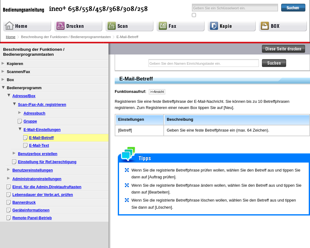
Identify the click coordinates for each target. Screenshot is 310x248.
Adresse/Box (23, 96)
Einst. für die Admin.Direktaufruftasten (46, 187)
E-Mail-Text (39, 145)
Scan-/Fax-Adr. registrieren (42, 104)
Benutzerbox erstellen (37, 154)
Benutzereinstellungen (32, 170)
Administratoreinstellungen (36, 179)
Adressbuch (34, 113)
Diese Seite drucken (283, 49)
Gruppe (30, 121)
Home (11, 37)
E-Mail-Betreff (41, 138)
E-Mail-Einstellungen (42, 130)
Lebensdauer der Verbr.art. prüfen (42, 195)
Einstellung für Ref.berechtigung (47, 162)
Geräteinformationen (31, 210)
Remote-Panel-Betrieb (32, 218)
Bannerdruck (24, 202)
